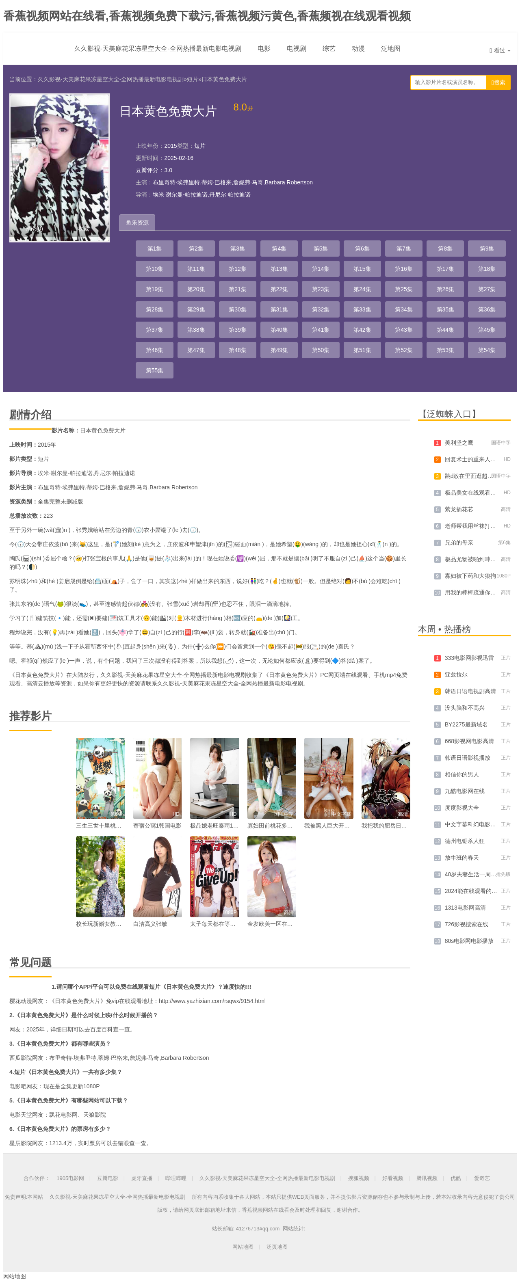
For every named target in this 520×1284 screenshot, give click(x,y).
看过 (500, 50)
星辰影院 (20, 1143)
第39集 (238, 329)
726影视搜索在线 (466, 924)
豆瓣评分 (147, 170)
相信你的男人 (462, 774)
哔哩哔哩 (175, 1178)
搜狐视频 (358, 1178)
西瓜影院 (20, 1058)
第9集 (487, 248)
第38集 (196, 329)
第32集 (321, 309)
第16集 (404, 269)
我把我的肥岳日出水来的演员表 (401, 825)
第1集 (154, 248)
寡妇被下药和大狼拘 (470, 576)
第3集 (237, 248)
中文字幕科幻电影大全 (473, 824)
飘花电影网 (63, 1114)
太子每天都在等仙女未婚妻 (224, 924)
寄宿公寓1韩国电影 (157, 825)
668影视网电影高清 (469, 741)
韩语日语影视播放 (467, 757)
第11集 (196, 269)
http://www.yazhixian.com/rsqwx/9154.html (212, 1001)
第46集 (155, 350)
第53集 (446, 350)
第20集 (196, 289)
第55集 (155, 370)
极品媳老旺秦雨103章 (217, 825)
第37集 (155, 329)
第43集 (404, 329)
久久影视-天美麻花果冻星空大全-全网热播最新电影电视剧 (157, 48)
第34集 (404, 309)
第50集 (321, 350)
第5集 (321, 248)
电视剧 (296, 48)
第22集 (279, 289)
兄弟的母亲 (459, 542)
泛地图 (391, 48)
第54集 (487, 350)
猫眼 (123, 1143)
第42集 (362, 329)
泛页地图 (277, 1247)
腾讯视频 (427, 1178)
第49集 (279, 350)
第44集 (446, 329)
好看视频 (392, 1178)
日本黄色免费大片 (224, 79)
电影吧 (17, 1086)
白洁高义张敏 (150, 924)
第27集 (487, 289)
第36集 (487, 309)
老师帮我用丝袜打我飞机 (476, 526)
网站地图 (243, 1247)
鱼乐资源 (137, 222)
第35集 (446, 309)
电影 (264, 48)
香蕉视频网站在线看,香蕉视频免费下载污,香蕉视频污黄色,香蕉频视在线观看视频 (207, 16)
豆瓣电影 (107, 1178)
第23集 (321, 289)
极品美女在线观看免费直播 (479, 492)
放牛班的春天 (462, 857)
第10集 (155, 269)
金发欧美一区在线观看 (275, 924)
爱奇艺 (482, 1178)
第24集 (362, 289)
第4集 (279, 248)
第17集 (446, 269)
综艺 (329, 48)
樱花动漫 (20, 1001)
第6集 (362, 248)
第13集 (279, 269)
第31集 (279, 309)
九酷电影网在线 (465, 791)
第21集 (238, 289)
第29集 (196, 309)
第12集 (238, 269)
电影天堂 (20, 1114)
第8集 (445, 248)
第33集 (362, 309)
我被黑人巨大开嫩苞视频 (335, 825)
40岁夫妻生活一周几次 (474, 874)
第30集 (238, 309)
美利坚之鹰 (459, 442)
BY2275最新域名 (466, 724)
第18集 (487, 269)
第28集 (155, 309)
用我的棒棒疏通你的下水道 (479, 592)
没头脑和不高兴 (465, 708)
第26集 (446, 289)
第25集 (404, 289)
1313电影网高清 (465, 907)
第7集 (403, 248)
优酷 (456, 1178)
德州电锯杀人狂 (465, 841)
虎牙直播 (141, 1178)
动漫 (358, 48)
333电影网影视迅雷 (469, 658)
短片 (192, 79)
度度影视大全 (462, 807)
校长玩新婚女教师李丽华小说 (113, 924)
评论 (34, 228)
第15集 (362, 269)
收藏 (83, 228)
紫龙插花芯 (459, 509)
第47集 (196, 350)
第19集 (155, 289)
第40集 (279, 329)
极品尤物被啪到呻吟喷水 (476, 559)
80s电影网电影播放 (469, 941)
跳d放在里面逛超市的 (472, 476)
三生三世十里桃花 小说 (105, 825)
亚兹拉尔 (456, 674)
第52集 (404, 350)
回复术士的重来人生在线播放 (482, 459)
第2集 (196, 248)
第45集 (487, 329)
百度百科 (101, 1029)
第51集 (362, 350)
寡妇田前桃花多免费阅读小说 (284, 825)
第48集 (238, 350)
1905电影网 (70, 1178)
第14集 (321, 269)
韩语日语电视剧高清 (470, 691)
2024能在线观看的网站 (474, 891)
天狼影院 (94, 1114)
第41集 (321, 329)
